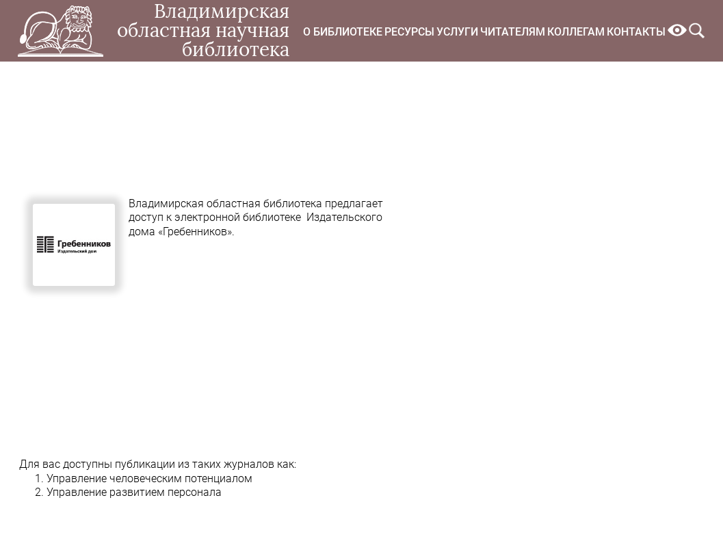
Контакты (636, 31)
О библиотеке (342, 31)
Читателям (512, 31)
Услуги (457, 31)
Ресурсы (409, 31)
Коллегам (576, 31)
